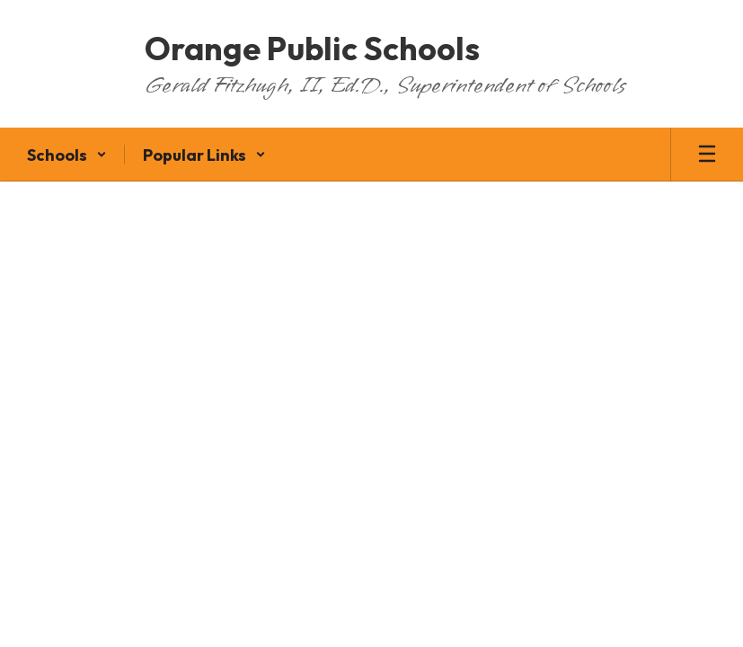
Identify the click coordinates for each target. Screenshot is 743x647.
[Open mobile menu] (707, 155)
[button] (67, 155)
